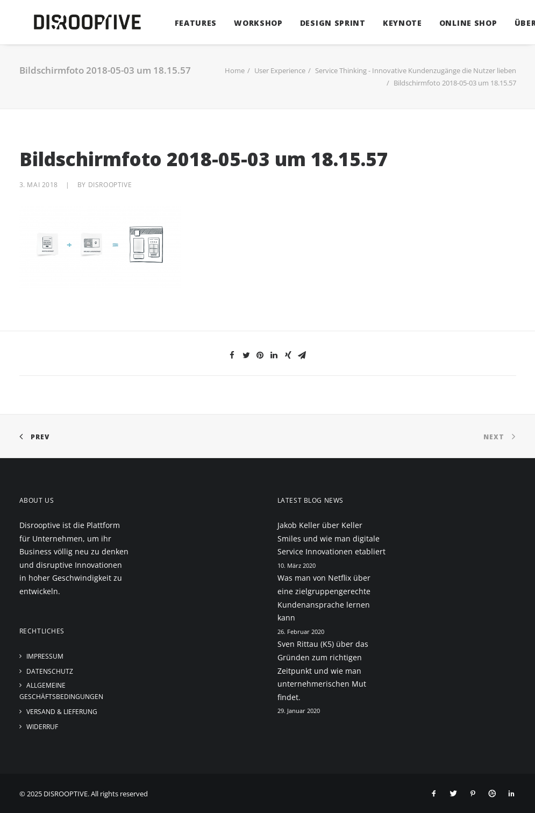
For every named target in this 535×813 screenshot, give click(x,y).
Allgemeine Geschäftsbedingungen (61, 691)
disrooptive (110, 184)
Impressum (44, 656)
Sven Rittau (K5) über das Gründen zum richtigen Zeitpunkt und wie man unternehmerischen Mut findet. (322, 670)
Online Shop (453, 23)
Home (235, 70)
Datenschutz (49, 671)
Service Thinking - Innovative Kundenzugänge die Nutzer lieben (415, 70)
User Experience (279, 70)
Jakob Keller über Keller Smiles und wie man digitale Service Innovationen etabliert (331, 538)
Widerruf (42, 726)
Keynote (387, 23)
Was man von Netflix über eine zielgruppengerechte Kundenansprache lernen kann (323, 598)
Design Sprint (318, 23)
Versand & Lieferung (61, 711)
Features (181, 23)
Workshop (243, 23)
